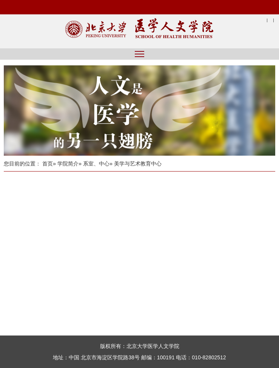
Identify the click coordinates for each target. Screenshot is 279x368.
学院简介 (68, 164)
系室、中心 (96, 164)
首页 (47, 164)
